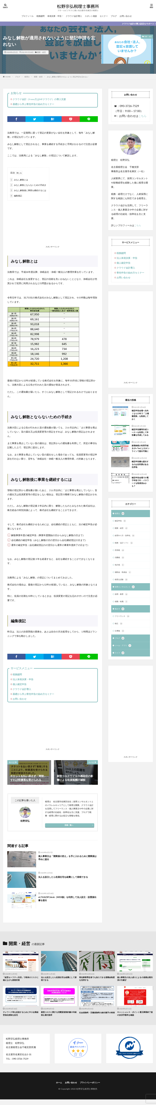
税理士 (27, 77)
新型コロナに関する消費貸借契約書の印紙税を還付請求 (58, 1015)
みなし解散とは (19, 180)
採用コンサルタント (126, 603)
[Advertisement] (52, 223)
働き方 (120, 626)
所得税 (120, 565)
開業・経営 (41, 52)
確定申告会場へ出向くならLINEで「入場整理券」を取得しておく (140, 416)
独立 (119, 642)
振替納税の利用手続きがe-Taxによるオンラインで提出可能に (140, 457)
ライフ (120, 672)
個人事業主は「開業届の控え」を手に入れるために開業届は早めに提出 (66, 858)
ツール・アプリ (124, 664)
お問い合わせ (126, 16)
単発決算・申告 (54, 16)
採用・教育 (122, 611)
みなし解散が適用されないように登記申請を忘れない (67, 77)
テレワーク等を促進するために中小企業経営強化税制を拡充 (20, 1015)
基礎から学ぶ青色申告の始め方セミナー (33, 104)
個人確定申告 (19, 684)
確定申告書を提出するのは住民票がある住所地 (140, 475)
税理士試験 (122, 596)
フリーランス (123, 634)
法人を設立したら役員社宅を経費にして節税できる (66, 878)
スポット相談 (91, 16)
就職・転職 (122, 619)
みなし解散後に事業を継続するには (28, 190)
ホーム (56, 1084)
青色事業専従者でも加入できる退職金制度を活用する (96, 979)
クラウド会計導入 (74, 16)
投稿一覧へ (69, 825)
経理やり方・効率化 (126, 550)
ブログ (114, 16)
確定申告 (121, 535)
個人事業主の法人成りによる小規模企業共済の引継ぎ (134, 979)
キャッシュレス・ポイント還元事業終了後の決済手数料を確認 (134, 1015)
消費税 (120, 573)
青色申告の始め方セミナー (130, 272)
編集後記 (16, 196)
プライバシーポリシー (91, 1084)
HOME (8, 77)
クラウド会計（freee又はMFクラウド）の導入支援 (39, 99)
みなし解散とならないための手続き (28, 185)
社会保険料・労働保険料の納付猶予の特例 (96, 1015)
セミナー (104, 16)
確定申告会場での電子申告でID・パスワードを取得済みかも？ (140, 495)
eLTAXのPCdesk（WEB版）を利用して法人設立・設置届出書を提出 (67, 899)
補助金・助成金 (124, 588)
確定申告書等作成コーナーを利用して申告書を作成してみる (140, 436)
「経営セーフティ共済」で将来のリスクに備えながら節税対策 (20, 979)
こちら (142, 115)
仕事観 (120, 649)
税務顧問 (40, 16)
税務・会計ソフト (125, 558)
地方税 (120, 581)
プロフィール (27, 16)
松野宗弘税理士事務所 (86, 1091)
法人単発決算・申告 (23, 679)
